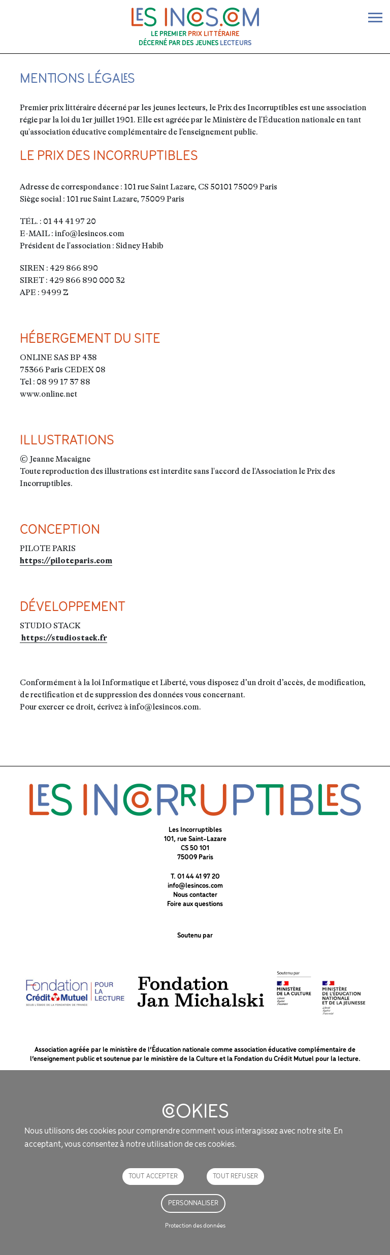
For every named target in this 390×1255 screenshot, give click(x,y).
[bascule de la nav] (375, 17)
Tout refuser (235, 1176)
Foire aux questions (195, 904)
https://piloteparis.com (66, 560)
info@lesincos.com (195, 886)
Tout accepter (153, 1176)
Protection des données (195, 1225)
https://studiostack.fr (63, 637)
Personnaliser (193, 1203)
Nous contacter (195, 895)
